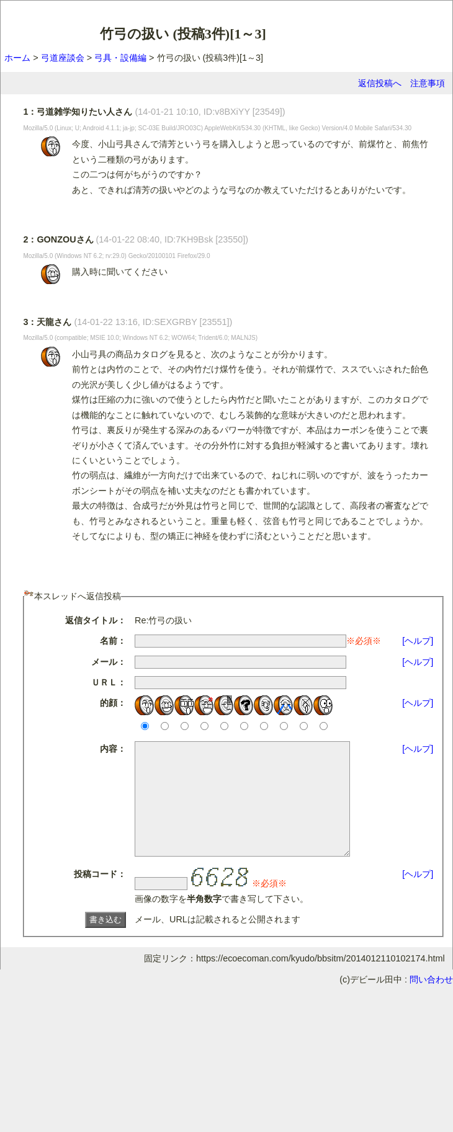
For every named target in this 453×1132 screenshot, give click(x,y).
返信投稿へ (379, 83)
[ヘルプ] (417, 641)
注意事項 (427, 83)
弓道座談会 (62, 58)
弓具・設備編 (120, 58)
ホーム (17, 58)
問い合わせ (431, 1002)
